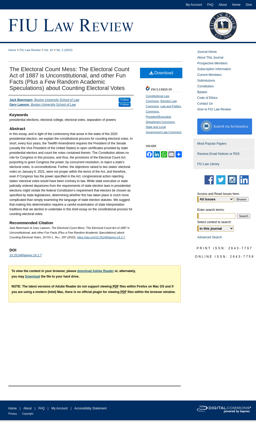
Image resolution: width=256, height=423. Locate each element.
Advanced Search (209, 237)
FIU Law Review (30, 50)
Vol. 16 (48, 50)
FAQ (41, 408)
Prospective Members (212, 63)
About (28, 408)
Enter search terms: (211, 210)
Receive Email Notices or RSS (218, 154)
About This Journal (210, 57)
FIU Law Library (208, 164)
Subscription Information (214, 69)
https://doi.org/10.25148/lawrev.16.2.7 (101, 237)
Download (161, 73)
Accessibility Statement (90, 408)
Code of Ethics (207, 98)
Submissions (206, 80)
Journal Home (207, 52)
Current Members (209, 75)
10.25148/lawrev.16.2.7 (25, 255)
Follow (124, 99)
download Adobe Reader (95, 271)
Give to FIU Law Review (214, 109)
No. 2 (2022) (64, 50)
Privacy (12, 413)
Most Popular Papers (211, 143)
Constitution (205, 86)
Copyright (27, 413)
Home (12, 50)
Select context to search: (214, 222)
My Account (59, 408)
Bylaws (202, 92)
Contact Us (205, 103)
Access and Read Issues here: (218, 194)
